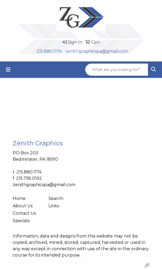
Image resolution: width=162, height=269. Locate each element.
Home (19, 198)
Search (55, 198)
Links (53, 205)
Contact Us (24, 213)
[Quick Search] (116, 70)
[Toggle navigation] (8, 69)
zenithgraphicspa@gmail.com (96, 51)
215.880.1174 (49, 51)
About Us (23, 205)
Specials (21, 220)
